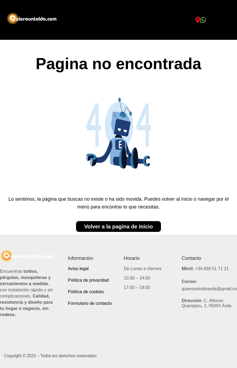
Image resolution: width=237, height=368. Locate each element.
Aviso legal (78, 268)
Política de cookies (86, 291)
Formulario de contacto (90, 303)
